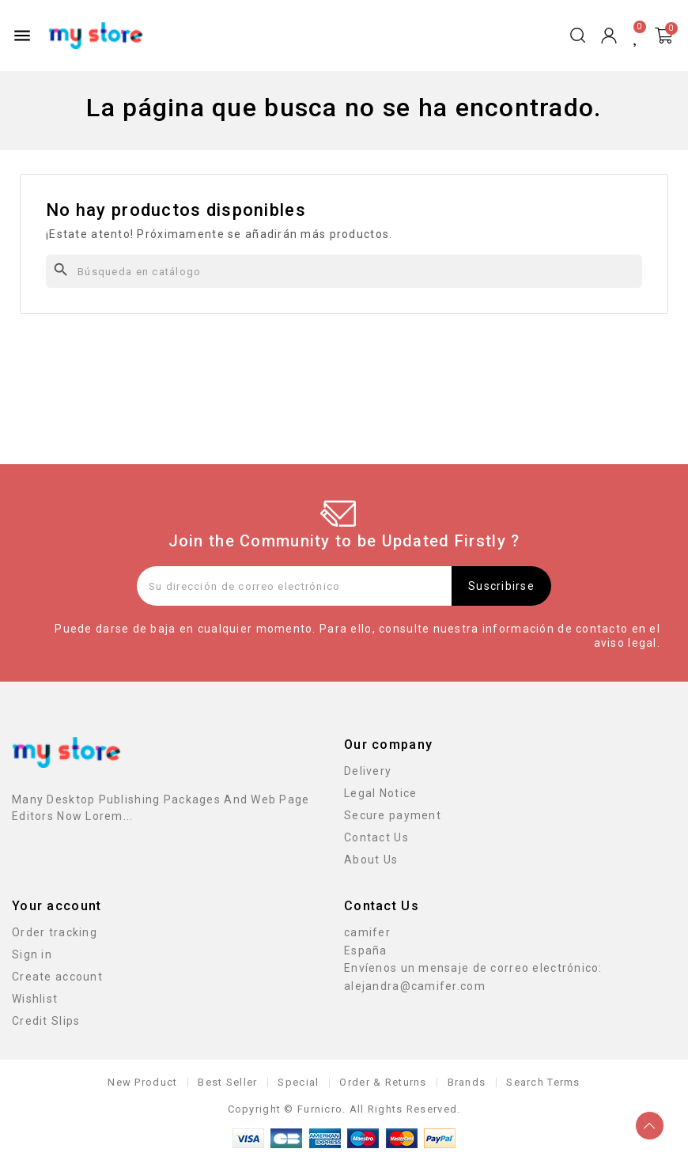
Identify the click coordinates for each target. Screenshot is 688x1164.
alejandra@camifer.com (415, 986)
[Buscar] (344, 271)
